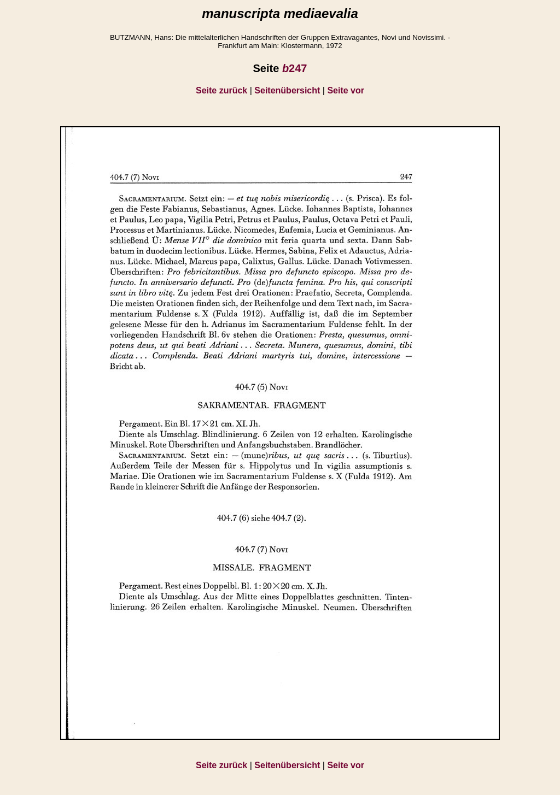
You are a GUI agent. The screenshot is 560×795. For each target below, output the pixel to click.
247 (294, 68)
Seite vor (345, 90)
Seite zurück (221, 90)
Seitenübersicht (287, 90)
